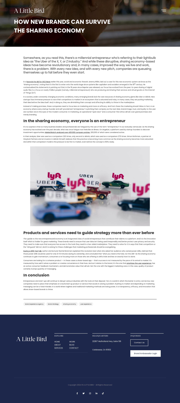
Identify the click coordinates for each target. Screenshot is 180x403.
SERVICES (58, 348)
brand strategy (53, 304)
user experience (85, 304)
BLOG (71, 345)
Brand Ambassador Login (145, 353)
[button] (163, 10)
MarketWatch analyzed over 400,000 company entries (67, 132)
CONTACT (74, 348)
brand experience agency (34, 304)
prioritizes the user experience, (139, 263)
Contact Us (139, 342)
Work (72, 342)
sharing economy (69, 304)
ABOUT (57, 345)
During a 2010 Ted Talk (32, 251)
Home (57, 342)
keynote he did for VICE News (38, 82)
